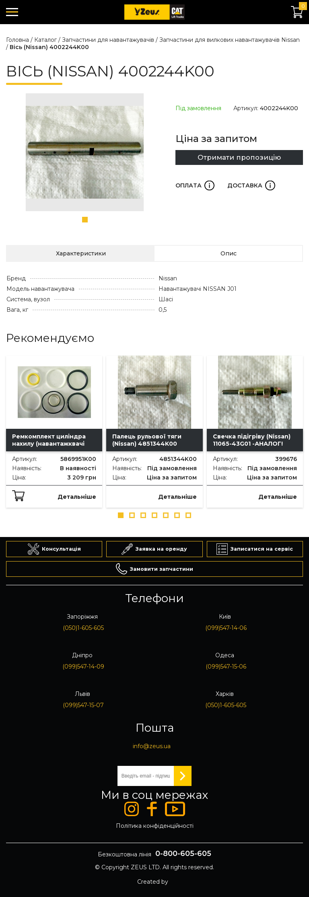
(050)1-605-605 (83, 628)
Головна (17, 39)
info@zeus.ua (152, 746)
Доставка (251, 185)
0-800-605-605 (183, 853)
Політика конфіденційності (155, 825)
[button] (85, 219)
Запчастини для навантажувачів (108, 39)
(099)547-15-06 (226, 666)
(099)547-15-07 (83, 705)
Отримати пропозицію (239, 157)
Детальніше (77, 496)
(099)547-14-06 (226, 628)
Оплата (194, 185)
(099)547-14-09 (83, 666)
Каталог (45, 39)
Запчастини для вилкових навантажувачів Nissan (229, 39)
